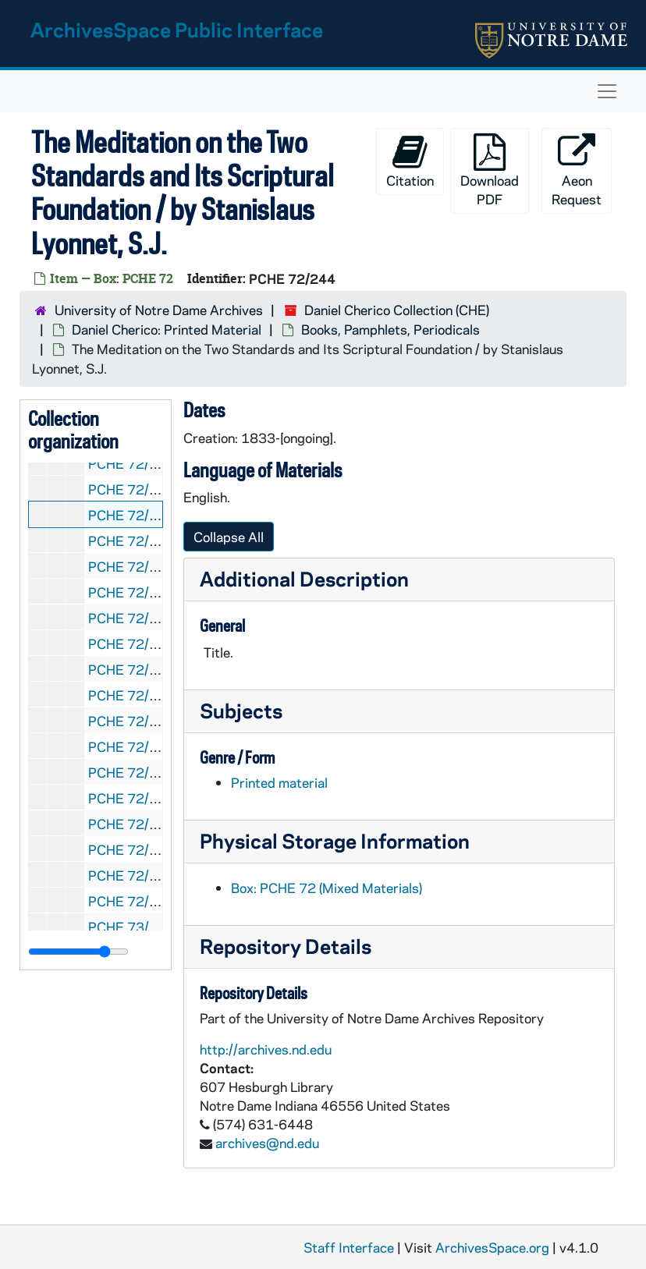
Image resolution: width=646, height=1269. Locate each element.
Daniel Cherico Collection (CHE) (396, 309)
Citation (410, 161)
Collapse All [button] (228, 536)
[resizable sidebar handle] (78, 951)
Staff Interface (348, 1247)
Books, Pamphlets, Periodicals (390, 329)
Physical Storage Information (335, 840)
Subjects (241, 710)
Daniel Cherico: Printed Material (166, 329)
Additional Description (304, 578)
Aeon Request (577, 170)
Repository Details (285, 946)
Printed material (279, 782)
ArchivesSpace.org (492, 1247)
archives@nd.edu (267, 1142)
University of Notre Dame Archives (159, 309)
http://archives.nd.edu (266, 1049)
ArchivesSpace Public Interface (176, 29)
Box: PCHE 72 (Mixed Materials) (326, 887)
